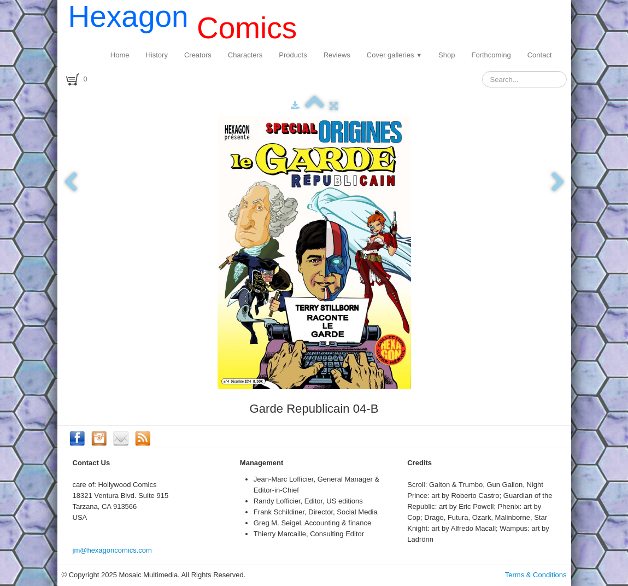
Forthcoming (490, 55)
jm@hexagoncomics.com (112, 550)
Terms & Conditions (536, 575)
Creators (198, 55)
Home (120, 55)
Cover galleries (394, 55)
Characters (245, 55)
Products (293, 55)
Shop (446, 55)
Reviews (337, 55)
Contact (539, 55)
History (156, 55)
